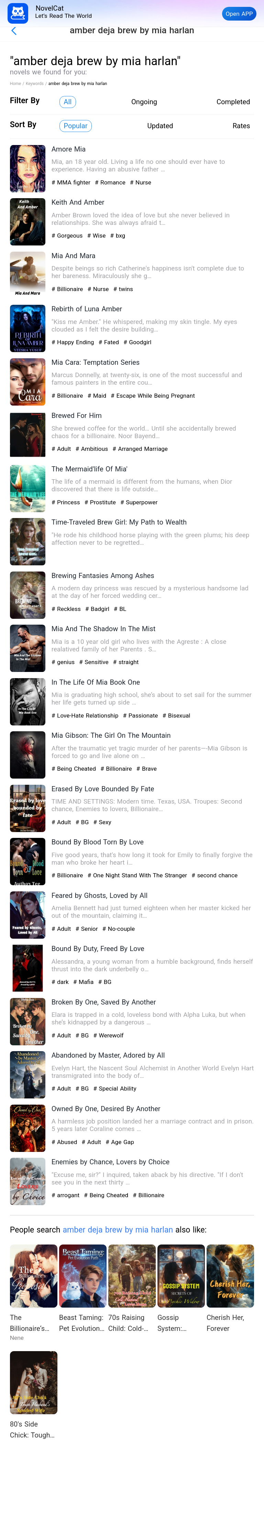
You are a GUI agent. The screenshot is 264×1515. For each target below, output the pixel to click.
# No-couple (118, 928)
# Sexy (102, 822)
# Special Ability (114, 1088)
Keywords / (37, 83)
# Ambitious (92, 448)
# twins (123, 289)
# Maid (97, 395)
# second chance (214, 875)
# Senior (87, 928)
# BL (120, 608)
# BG (83, 822)
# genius (64, 662)
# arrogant (66, 1195)
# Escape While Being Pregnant (153, 395)
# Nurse (140, 182)
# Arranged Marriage (140, 448)
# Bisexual (176, 715)
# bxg (117, 235)
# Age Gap (120, 1142)
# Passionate (141, 715)
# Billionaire (68, 289)
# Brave (146, 768)
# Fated (109, 342)
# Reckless (67, 608)
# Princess (67, 502)
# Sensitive (94, 662)
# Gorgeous (68, 235)
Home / (18, 83)
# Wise (97, 235)
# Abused (65, 1142)
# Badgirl (98, 608)
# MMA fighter (72, 182)
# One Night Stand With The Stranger (138, 875)
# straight (126, 662)
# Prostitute (101, 502)
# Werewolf (108, 1035)
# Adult (62, 448)
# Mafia (84, 981)
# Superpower (138, 502)
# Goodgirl (137, 342)
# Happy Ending (74, 342)
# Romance (111, 182)
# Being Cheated (75, 768)
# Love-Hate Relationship (86, 715)
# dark (61, 981)
